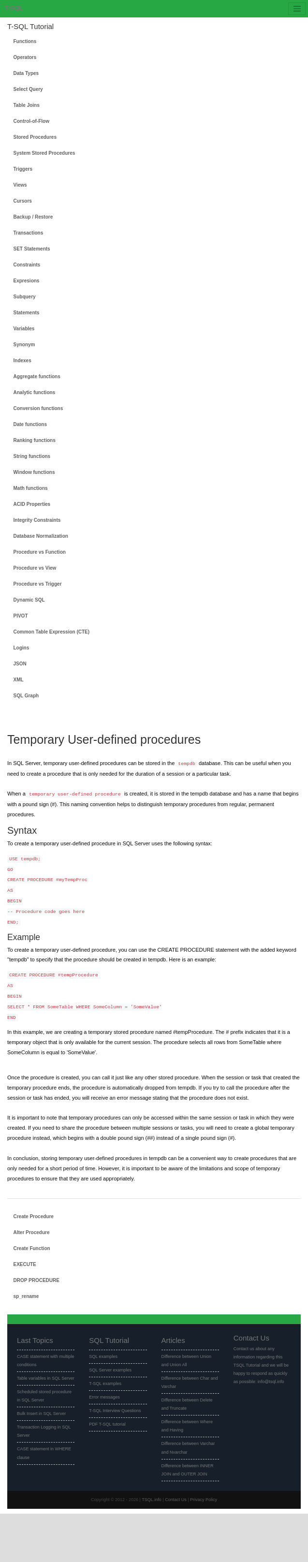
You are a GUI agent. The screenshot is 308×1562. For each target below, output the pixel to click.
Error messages (104, 1397)
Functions (25, 41)
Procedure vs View (35, 568)
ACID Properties (32, 504)
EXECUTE (25, 1264)
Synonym (24, 344)
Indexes (22, 360)
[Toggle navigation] (297, 8)
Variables (24, 328)
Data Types (26, 73)
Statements (27, 312)
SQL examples (103, 1356)
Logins (21, 647)
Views (20, 185)
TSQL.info (151, 1499)
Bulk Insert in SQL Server (41, 1413)
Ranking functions (35, 440)
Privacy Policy (203, 1499)
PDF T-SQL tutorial (107, 1424)
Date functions (30, 424)
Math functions (31, 488)
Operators (25, 57)
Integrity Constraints (37, 520)
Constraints (27, 264)
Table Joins (27, 105)
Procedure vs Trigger (38, 584)
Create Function (32, 1248)
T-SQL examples (105, 1383)
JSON (20, 663)
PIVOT (21, 616)
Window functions (34, 472)
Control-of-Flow (31, 121)
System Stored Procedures (44, 153)
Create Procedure (34, 1216)
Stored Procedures (35, 137)
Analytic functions (35, 392)
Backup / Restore (33, 217)
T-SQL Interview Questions (115, 1410)
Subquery (25, 296)
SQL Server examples (110, 1370)
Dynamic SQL (29, 600)
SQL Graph (26, 695)
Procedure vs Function (40, 552)
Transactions (29, 233)
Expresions (27, 280)
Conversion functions (38, 408)
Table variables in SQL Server (45, 1378)
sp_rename (26, 1296)
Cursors (23, 201)
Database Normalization (41, 536)
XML (19, 679)
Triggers (23, 169)
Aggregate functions (37, 376)
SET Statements (32, 248)
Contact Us (176, 1499)
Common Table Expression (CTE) (52, 631)
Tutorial (25, 8)
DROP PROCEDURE (36, 1280)
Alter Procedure (32, 1232)
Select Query (28, 89)
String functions (32, 456)
